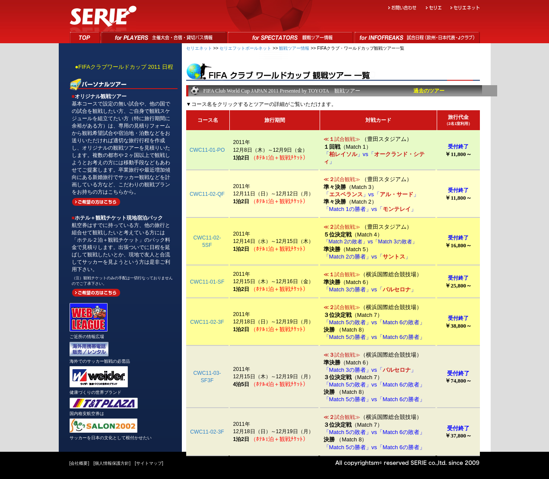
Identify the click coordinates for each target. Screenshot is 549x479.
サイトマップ (149, 463)
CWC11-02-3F (207, 322)
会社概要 (79, 463)
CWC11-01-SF (207, 282)
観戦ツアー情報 (294, 48)
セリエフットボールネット (245, 48)
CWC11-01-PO (207, 150)
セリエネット (199, 48)
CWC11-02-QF (207, 194)
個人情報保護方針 (112, 463)
